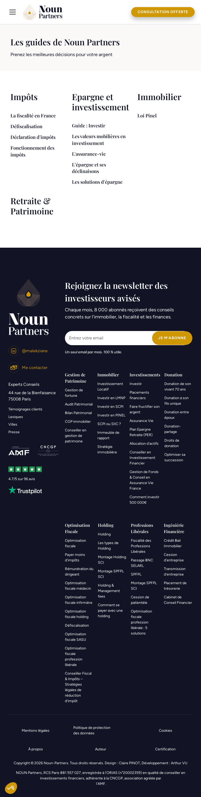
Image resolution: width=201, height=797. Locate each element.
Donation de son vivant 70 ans (177, 387)
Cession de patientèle (140, 600)
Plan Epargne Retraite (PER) (141, 432)
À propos (35, 749)
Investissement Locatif (110, 387)
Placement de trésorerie (175, 586)
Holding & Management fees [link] (109, 591)
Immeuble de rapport (108, 435)
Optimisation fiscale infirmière (78, 600)
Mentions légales (35, 730)
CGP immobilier (78, 421)
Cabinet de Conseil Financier (178, 600)
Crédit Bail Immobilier (173, 543)
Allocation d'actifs (144, 443)
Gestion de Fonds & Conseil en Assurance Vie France (144, 480)
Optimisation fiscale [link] (75, 543)
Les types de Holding (108, 546)
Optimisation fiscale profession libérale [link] (75, 656)
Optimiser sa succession (174, 457)
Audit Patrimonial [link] (79, 404)
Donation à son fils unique (176, 401)
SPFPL (136, 574)
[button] (12, 12)
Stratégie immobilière (107, 449)
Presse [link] (14, 432)
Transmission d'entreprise (175, 572)
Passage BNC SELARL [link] (142, 563)
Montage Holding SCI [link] (112, 560)
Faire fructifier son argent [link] (145, 409)
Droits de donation (171, 443)
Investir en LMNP (111, 398)
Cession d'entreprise (174, 557)
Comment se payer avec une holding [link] (110, 610)
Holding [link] (104, 534)
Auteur (100, 749)
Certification (165, 749)
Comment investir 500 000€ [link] (144, 500)
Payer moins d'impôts (75, 557)
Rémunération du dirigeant (79, 572)
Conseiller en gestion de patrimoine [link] (75, 435)
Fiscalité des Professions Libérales (141, 546)
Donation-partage (172, 429)
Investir (136, 384)
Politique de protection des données (91, 730)
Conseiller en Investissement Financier (142, 457)
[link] (28, 351)
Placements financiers (139, 395)
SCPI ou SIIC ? (109, 424)
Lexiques (15, 417)
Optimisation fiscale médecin (78, 586)
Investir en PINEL (111, 415)
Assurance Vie (141, 421)
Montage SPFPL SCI (111, 574)
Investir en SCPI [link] (110, 406)
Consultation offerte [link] (163, 12)
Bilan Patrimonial (78, 413)
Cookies (165, 730)
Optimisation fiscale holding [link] (76, 614)
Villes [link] (12, 424)
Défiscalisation (77, 625)
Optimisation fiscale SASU (75, 637)
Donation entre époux (176, 415)
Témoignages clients (25, 409)
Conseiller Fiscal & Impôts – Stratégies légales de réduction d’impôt (78, 687)
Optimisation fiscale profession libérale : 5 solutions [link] (141, 622)
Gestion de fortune (74, 393)
